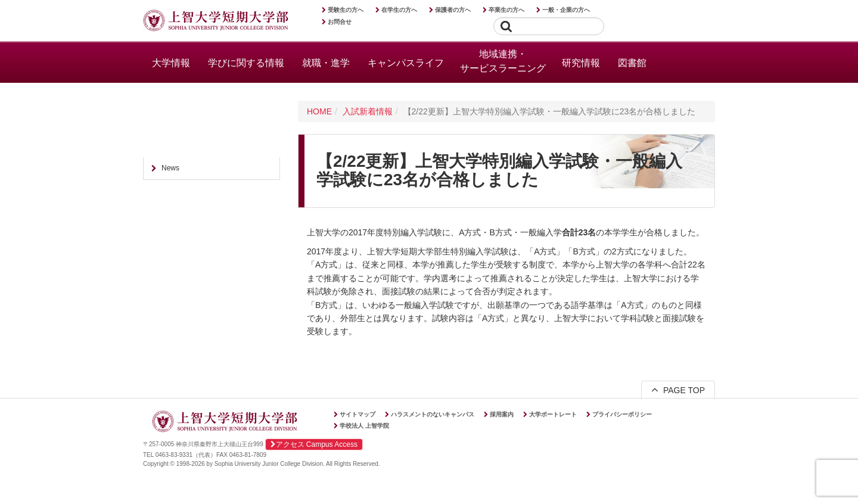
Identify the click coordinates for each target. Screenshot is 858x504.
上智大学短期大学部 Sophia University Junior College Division (215, 21)
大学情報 (171, 63)
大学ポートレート (553, 414)
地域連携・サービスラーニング (503, 61)
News (170, 168)
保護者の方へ (453, 10)
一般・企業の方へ (566, 10)
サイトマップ (357, 414)
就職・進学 (326, 63)
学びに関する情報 (246, 63)
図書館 (632, 63)
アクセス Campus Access (314, 444)
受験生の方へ (345, 10)
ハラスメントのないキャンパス (432, 414)
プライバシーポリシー (622, 414)
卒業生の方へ (506, 10)
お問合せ (340, 21)
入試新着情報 (368, 111)
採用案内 (502, 414)
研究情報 (581, 63)
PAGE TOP (678, 389)
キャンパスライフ (406, 63)
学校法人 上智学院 (364, 425)
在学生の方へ (399, 10)
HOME (319, 111)
